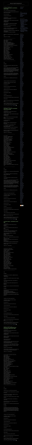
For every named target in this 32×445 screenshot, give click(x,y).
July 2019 (21, 171)
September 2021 (22, 193)
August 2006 (21, 41)
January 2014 (21, 115)
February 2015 (21, 126)
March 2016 (21, 137)
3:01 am (11, 324)
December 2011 (22, 94)
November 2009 (22, 74)
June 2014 (21, 119)
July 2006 (21, 40)
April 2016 (21, 138)
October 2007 (21, 53)
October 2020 (21, 184)
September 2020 (22, 183)
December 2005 (22, 35)
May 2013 (21, 108)
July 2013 (21, 110)
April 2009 (21, 68)
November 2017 (22, 154)
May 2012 (21, 98)
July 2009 (21, 71)
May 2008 (21, 59)
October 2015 (21, 133)
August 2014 (21, 121)
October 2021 (21, 194)
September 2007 (22, 52)
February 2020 (21, 177)
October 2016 (21, 143)
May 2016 (21, 139)
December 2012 (22, 104)
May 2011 (21, 88)
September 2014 (22, 122)
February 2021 (21, 187)
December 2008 (22, 65)
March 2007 (21, 47)
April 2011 (21, 87)
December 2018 (22, 165)
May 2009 (21, 69)
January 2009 (21, 66)
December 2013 (22, 114)
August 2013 (21, 111)
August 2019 (21, 172)
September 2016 (22, 142)
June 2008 (21, 60)
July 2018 (21, 161)
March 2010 (21, 77)
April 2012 (21, 97)
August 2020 (21, 182)
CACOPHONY (21, 8)
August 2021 (21, 192)
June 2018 (21, 160)
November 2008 (22, 64)
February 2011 (21, 85)
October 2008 (21, 63)
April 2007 (21, 48)
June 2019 (21, 170)
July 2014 (21, 120)
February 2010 (21, 76)
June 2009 (21, 70)
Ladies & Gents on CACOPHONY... (24, 19)
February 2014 (21, 116)
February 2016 (21, 136)
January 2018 (21, 156)
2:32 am (11, 440)
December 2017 (22, 155)
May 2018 (21, 159)
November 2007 (22, 54)
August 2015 (21, 131)
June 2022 (21, 201)
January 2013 (21, 105)
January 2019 (21, 166)
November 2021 (22, 195)
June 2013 (21, 109)
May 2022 (21, 200)
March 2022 (21, 198)
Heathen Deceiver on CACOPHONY (24, 20)
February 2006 (21, 37)
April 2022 (21, 199)
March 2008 (21, 57)
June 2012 (21, 99)
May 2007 (21, 49)
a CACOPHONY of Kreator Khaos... (24, 27)
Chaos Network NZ (22, 15)
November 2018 (22, 164)
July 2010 (21, 80)
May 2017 (21, 149)
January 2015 (21, 125)
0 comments (13, 105)
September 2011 (22, 91)
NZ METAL (21, 14)
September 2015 (22, 132)
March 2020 (21, 178)
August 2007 (21, 51)
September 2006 (22, 42)
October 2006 (21, 43)
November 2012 (22, 103)
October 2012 (21, 102)
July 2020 (21, 181)
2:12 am (11, 105)
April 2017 (21, 148)
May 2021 (21, 190)
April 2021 (21, 189)
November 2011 (22, 93)
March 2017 (21, 147)
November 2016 (22, 144)
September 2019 (22, 173)
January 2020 (21, 176)
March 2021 (21, 188)
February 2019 (21, 167)
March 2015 (21, 127)
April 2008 (21, 58)
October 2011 (21, 92)
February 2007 (21, 46)
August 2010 (21, 81)
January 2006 (21, 36)
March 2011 (21, 86)
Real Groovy (21, 16)
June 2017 (21, 150)
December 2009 (22, 75)
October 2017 (21, 153)
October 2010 (21, 82)
